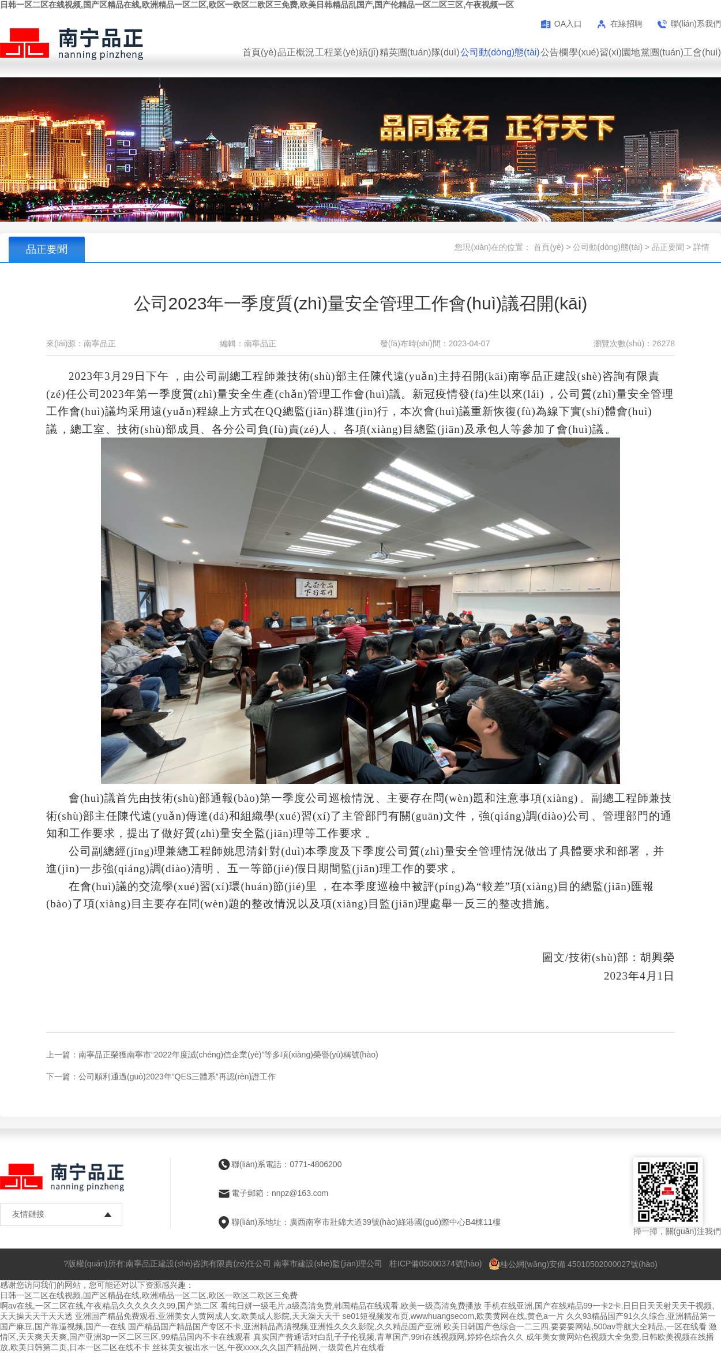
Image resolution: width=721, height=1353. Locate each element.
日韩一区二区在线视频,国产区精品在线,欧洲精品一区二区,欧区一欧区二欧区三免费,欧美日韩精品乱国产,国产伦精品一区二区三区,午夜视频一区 (257, 4)
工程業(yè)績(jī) (346, 52)
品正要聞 (668, 247)
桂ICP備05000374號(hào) (435, 1263)
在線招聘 (626, 23)
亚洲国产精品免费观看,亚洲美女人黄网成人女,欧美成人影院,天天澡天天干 (207, 1316)
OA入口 (568, 23)
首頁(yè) (259, 52)
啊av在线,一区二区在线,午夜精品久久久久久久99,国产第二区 (109, 1305)
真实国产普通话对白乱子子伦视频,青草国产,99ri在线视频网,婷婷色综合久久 (388, 1336)
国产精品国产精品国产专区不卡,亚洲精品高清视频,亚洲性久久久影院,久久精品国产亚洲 (285, 1326)
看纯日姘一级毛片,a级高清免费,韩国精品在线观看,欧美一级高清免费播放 (351, 1305)
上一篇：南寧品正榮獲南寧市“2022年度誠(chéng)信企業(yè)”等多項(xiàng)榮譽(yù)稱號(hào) (212, 1054)
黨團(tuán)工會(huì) (681, 52)
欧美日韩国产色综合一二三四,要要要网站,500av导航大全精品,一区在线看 (575, 1326)
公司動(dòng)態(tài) (500, 52)
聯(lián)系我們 (696, 23)
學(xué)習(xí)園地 (604, 52)
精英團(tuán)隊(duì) (420, 52)
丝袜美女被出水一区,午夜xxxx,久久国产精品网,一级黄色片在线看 (268, 1347)
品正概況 (295, 52)
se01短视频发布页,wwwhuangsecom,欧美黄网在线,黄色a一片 (453, 1316)
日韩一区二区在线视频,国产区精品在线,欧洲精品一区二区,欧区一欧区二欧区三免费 (149, 1295)
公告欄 (554, 52)
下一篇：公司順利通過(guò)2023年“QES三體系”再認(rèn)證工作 (161, 1076)
